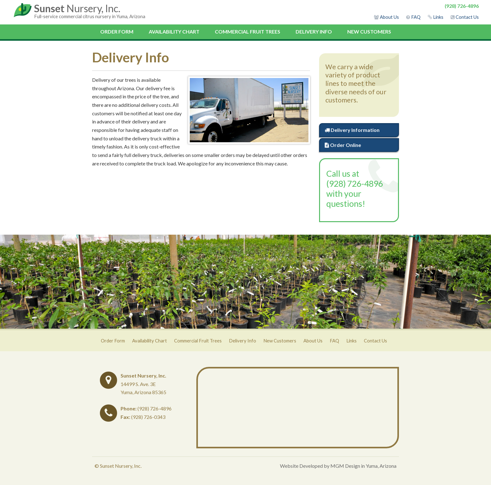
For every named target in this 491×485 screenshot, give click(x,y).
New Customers (369, 31)
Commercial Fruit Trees (247, 31)
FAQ (334, 340)
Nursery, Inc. (77, 8)
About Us (313, 340)
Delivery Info (314, 31)
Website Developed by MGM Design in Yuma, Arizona (338, 466)
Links (351, 340)
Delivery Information (352, 130)
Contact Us (375, 340)
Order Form (116, 31)
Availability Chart (174, 31)
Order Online (343, 145)
